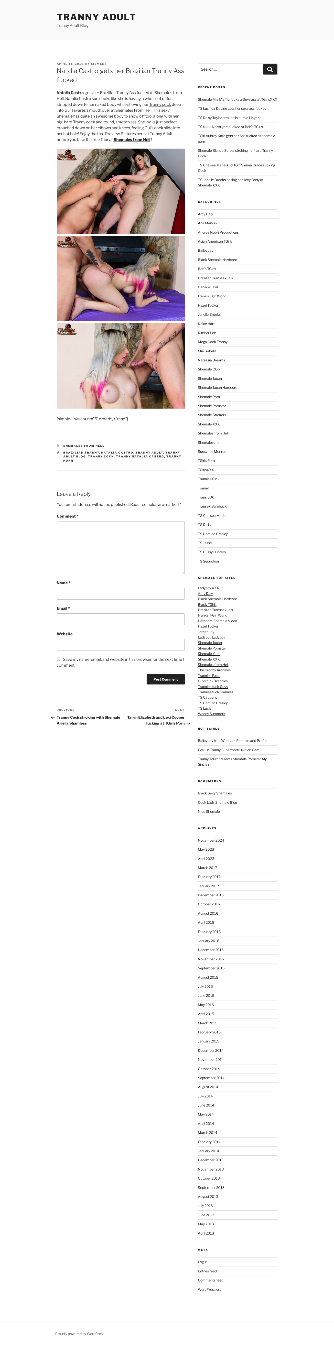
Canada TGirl (208, 287)
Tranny (203, 488)
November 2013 (211, 1169)
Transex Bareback (212, 506)
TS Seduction (208, 561)
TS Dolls (204, 524)
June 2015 (206, 995)
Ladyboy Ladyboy (211, 637)
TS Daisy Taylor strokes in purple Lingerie (229, 118)
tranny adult (149, 452)
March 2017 (207, 868)
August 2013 (208, 1196)
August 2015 (208, 977)
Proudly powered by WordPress (79, 1334)
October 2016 (209, 904)
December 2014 (211, 1050)
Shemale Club (209, 369)
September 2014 (211, 1078)
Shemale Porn (209, 397)
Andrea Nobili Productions (218, 232)
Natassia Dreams (211, 360)
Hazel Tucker (208, 305)
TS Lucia (205, 708)
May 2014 (206, 1114)
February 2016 (209, 932)
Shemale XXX (209, 424)
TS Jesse (205, 543)
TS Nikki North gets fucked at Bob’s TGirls (230, 127)
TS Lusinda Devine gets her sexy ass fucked (232, 108)
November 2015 (211, 959)
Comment (67, 516)
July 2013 (205, 1206)
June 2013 (206, 1215)
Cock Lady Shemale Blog (217, 802)
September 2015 (211, 968)
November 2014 (211, 1059)
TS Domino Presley (213, 534)
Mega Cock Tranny (212, 342)
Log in (202, 1262)
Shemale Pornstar (212, 406)
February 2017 (209, 877)
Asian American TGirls (215, 241)
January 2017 (208, 886)
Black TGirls (207, 604)
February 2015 (209, 1032)
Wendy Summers (211, 714)
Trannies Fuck (209, 479)
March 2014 (207, 1132)
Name (63, 583)
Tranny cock (160, 104)
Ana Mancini (207, 223)
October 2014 (209, 1069)
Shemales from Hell (84, 445)
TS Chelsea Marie (212, 515)
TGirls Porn (206, 460)
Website (65, 634)
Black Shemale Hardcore (217, 260)
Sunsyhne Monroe (212, 451)
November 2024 (211, 840)
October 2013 (209, 1178)
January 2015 (208, 1041)
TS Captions (207, 697)
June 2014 (206, 1105)
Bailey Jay (205, 250)
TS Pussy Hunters (212, 552)
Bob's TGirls (207, 269)
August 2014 (208, 1087)
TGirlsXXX (206, 470)
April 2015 (206, 1014)
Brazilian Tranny (81, 452)
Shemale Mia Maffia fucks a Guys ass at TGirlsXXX (237, 99)
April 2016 (206, 922)
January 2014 (208, 1151)
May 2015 (206, 1005)
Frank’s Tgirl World (212, 296)
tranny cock (101, 456)
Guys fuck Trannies (213, 681)
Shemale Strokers (212, 415)
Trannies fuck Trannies (215, 692)
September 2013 (211, 1187)
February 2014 (209, 1142)
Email (63, 608)
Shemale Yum (209, 653)
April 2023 (206, 859)
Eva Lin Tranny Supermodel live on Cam (228, 750)
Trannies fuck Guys (213, 686)
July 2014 (205, 1096)
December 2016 (211, 895)
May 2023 (206, 849)
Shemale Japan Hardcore (217, 387)
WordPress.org (209, 1289)
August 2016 (208, 913)
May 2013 (206, 1224)
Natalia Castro (117, 452)
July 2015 (205, 986)
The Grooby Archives (214, 670)
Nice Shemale (209, 811)
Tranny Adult (97, 17)
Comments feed (210, 1280)
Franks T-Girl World (212, 615)
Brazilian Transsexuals (215, 278)
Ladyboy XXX (208, 588)
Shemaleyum (208, 442)
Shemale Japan (210, 378)
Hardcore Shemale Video (217, 621)
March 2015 (207, 1023)
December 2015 (211, 950)
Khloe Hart (206, 324)
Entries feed (207, 1271)
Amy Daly (205, 214)
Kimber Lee (207, 333)
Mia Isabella (207, 351)
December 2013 (211, 1160)
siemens (99, 63)
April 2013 (206, 1233)
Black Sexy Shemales (215, 793)
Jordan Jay (206, 632)
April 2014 (206, 1123)
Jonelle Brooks (209, 314)
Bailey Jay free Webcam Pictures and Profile (232, 740)
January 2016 (208, 941)
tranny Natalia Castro (140, 456)
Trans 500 (206, 497)
